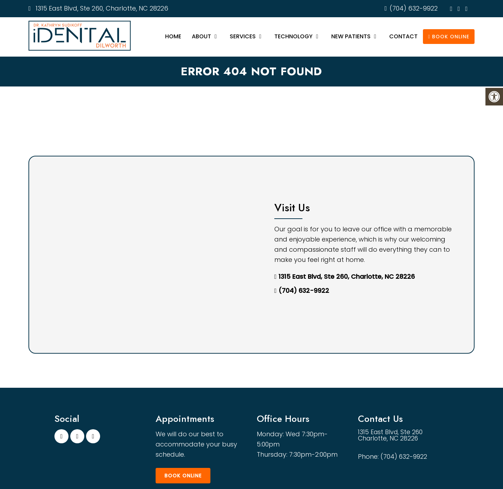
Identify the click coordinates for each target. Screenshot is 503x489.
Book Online (448, 36)
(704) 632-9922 (414, 8)
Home (173, 36)
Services (243, 36)
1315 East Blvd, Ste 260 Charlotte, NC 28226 (391, 435)
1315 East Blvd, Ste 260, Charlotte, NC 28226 (101, 8)
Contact (403, 36)
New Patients (351, 36)
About (201, 36)
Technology (293, 36)
